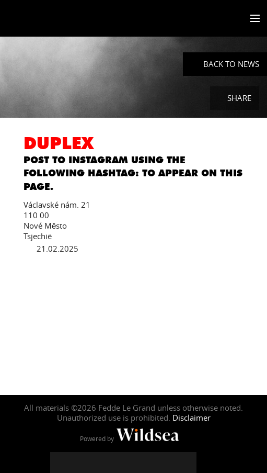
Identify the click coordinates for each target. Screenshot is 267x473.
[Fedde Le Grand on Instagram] (102, 462)
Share (239, 98)
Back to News (231, 64)
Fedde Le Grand (38, 19)
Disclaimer (191, 417)
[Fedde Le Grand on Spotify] (165, 462)
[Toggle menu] (252, 19)
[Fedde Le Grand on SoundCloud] (144, 462)
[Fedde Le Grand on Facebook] (60, 462)
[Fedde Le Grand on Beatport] (186, 462)
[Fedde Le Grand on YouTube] (123, 462)
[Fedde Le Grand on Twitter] (81, 462)
